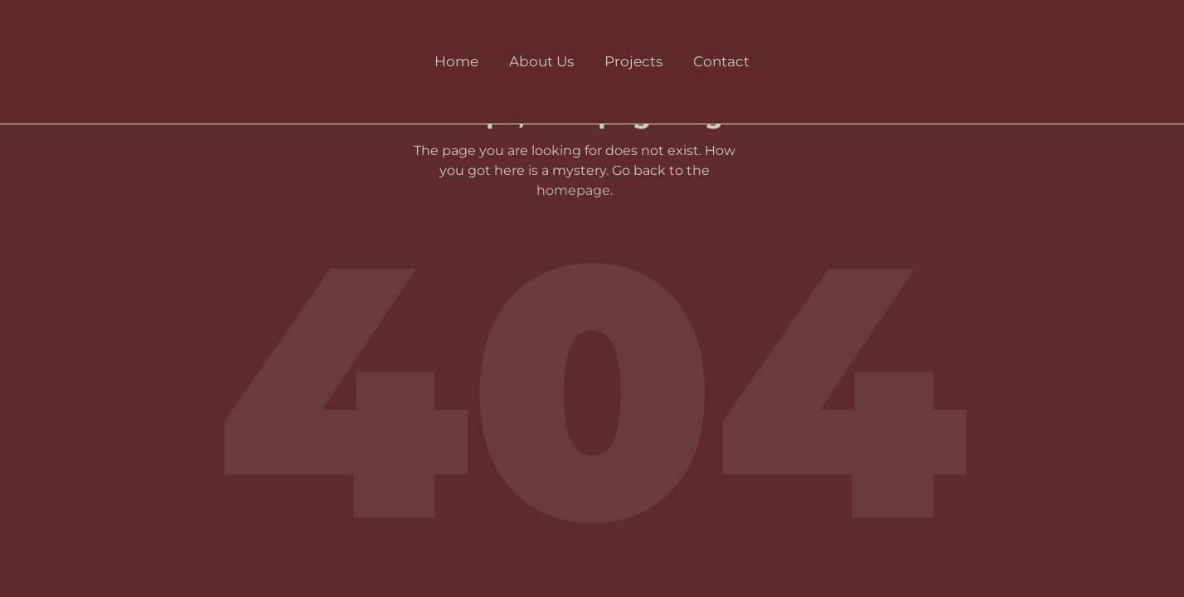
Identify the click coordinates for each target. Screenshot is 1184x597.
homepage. (574, 190)
